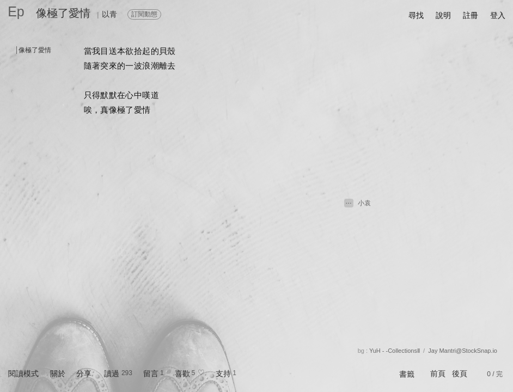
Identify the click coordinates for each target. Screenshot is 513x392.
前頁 (437, 373)
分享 (83, 373)
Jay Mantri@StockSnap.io (462, 350)
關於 (57, 373)
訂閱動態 (144, 14)
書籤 (406, 374)
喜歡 (182, 373)
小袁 (364, 203)
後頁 (459, 373)
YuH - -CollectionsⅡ (394, 350)
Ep (16, 11)
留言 (150, 373)
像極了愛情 (63, 13)
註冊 (470, 15)
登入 (497, 15)
